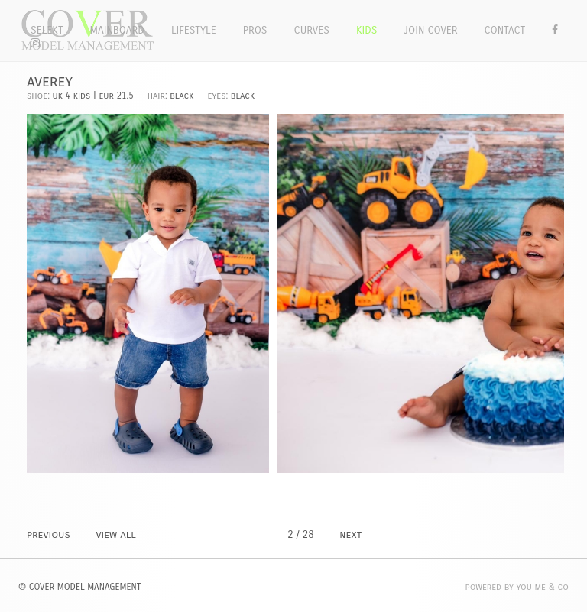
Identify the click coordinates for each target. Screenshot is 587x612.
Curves (311, 30)
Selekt (47, 30)
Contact (505, 30)
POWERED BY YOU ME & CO (517, 586)
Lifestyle (193, 30)
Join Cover (430, 30)
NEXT (350, 534)
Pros (255, 30)
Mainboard (117, 30)
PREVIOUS (48, 534)
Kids (366, 30)
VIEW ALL (115, 534)
